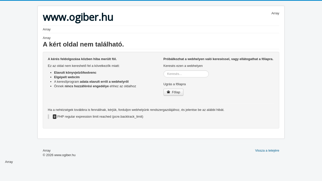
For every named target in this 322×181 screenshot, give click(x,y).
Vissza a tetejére (267, 150)
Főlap (173, 92)
